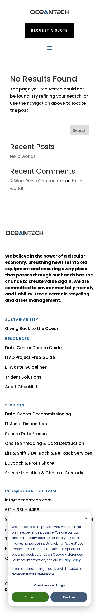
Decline (69, 597)
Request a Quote (49, 30)
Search (79, 130)
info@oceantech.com (28, 500)
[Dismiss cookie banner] (85, 518)
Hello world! (22, 156)
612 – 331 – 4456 (22, 510)
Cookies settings (49, 585)
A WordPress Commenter (37, 181)
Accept (30, 597)
